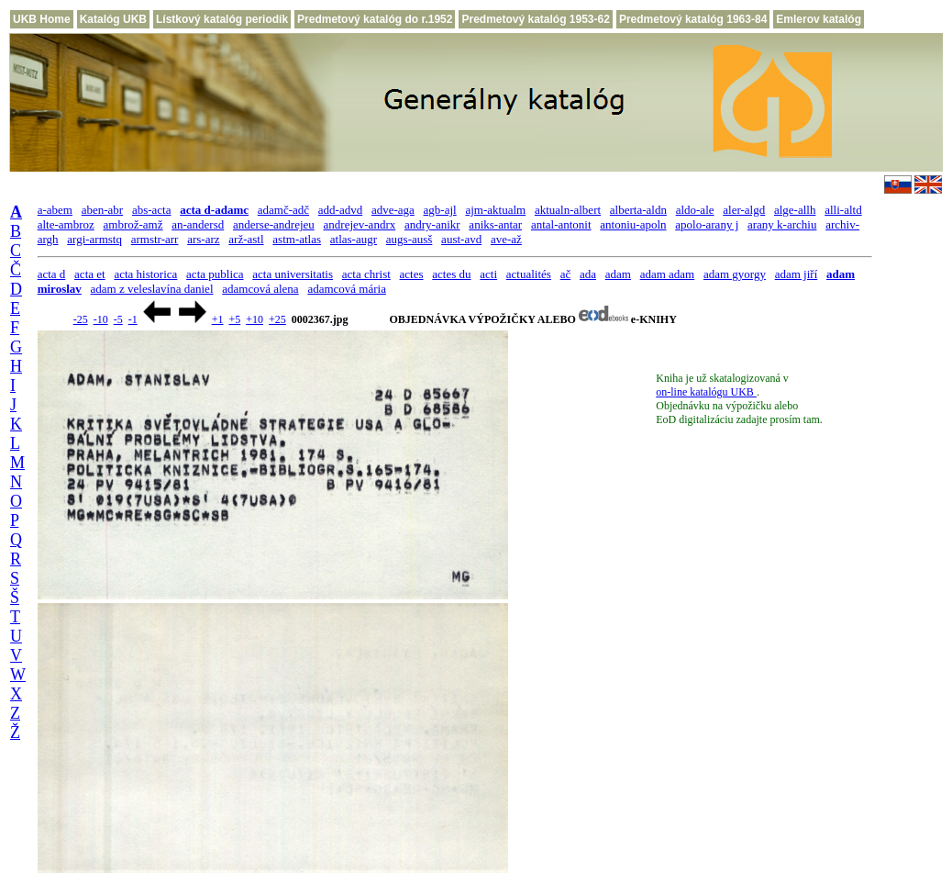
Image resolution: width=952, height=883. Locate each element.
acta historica (145, 274)
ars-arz (203, 239)
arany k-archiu (781, 224)
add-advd (340, 210)
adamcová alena (260, 289)
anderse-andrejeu (274, 224)
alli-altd (843, 210)
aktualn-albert (568, 210)
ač (565, 274)
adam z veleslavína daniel (152, 289)
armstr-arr (155, 239)
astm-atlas (296, 239)
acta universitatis (292, 274)
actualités (528, 274)
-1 (133, 319)
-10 (101, 319)
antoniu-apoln (633, 224)
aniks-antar (495, 224)
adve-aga (393, 210)
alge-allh (794, 210)
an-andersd (198, 224)
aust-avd (461, 239)
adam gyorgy (734, 274)
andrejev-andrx (360, 224)
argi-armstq (94, 239)
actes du (451, 274)
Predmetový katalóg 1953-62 (535, 19)
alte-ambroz (66, 224)
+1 (218, 319)
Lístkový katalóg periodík (222, 19)
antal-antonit (561, 224)
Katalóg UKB (113, 19)
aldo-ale (695, 210)
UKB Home (42, 19)
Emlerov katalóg (818, 19)
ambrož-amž (133, 224)
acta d (52, 274)
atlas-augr (353, 239)
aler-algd (744, 210)
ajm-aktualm (495, 210)
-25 (80, 319)
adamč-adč (283, 210)
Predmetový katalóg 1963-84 (693, 19)
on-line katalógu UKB (706, 392)
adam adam (667, 274)
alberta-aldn (638, 210)
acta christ (366, 274)
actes (412, 274)
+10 (254, 319)
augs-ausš (409, 239)
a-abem (55, 210)
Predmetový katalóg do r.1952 (374, 19)
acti (488, 274)
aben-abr (102, 210)
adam (618, 274)
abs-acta (152, 210)
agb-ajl (440, 210)
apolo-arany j (706, 224)
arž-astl (245, 239)
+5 (234, 319)
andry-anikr (432, 224)
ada (588, 274)
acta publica (214, 274)
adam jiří (796, 274)
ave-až (506, 239)
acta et (89, 274)
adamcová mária (346, 289)
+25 (277, 319)
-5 (118, 319)
